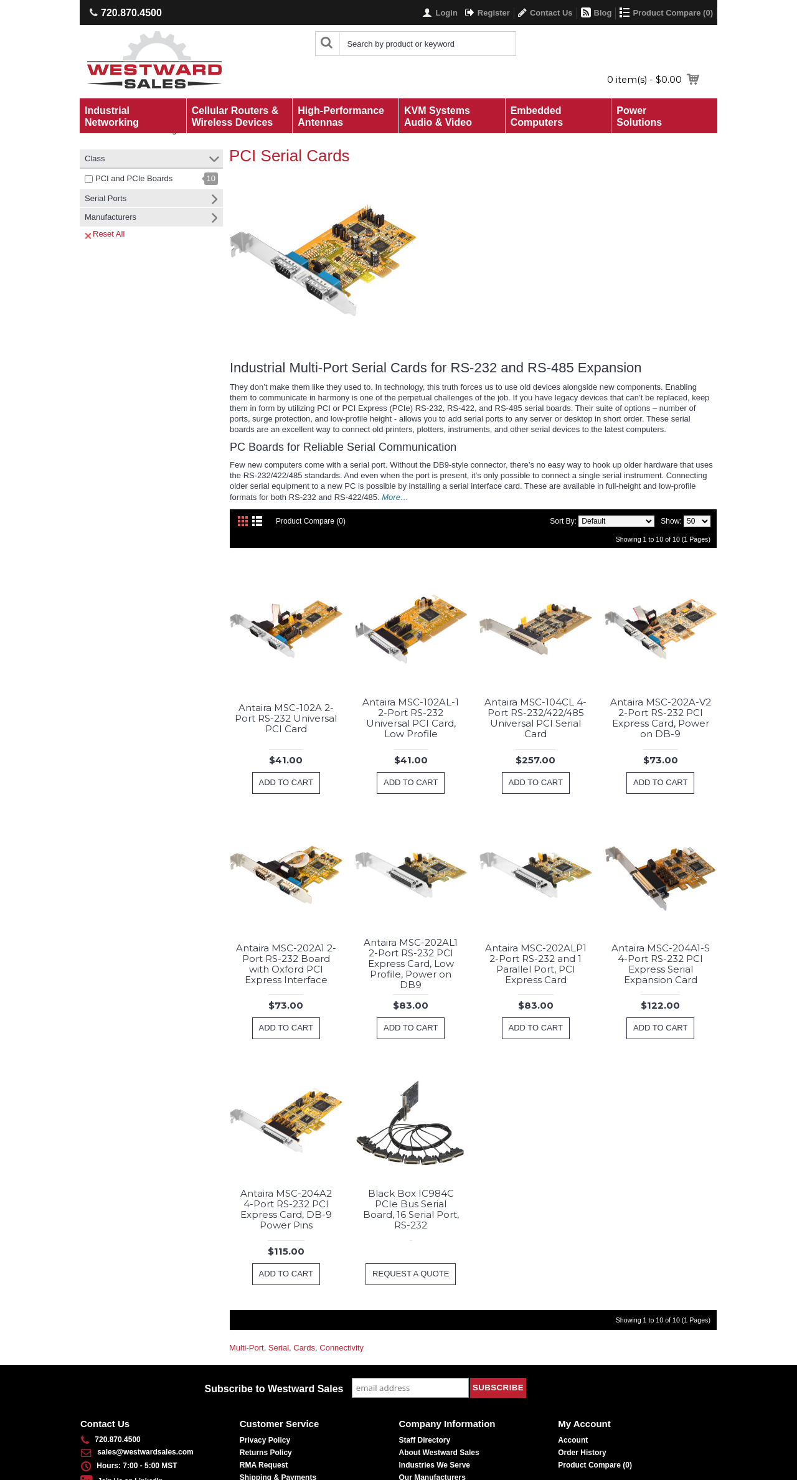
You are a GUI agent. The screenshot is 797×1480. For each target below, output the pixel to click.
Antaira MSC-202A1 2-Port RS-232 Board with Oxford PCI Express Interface (286, 964)
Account (573, 1440)
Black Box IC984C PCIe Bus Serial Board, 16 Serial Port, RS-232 (411, 1209)
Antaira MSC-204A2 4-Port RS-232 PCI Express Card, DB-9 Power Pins (286, 1209)
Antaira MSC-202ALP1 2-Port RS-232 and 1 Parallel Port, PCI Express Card (536, 964)
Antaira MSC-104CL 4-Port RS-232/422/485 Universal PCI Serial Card (535, 718)
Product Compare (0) (311, 521)
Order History (582, 1452)
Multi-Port (246, 1347)
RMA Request (264, 1465)
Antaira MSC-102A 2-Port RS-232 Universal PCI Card (286, 718)
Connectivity (341, 1347)
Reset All (105, 234)
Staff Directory (425, 1440)
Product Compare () (595, 1465)
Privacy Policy (265, 1440)
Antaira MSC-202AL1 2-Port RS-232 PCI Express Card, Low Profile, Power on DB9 (411, 963)
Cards (304, 1347)
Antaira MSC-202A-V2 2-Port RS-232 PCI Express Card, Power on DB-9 (660, 718)
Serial (278, 1347)
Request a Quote (410, 1273)
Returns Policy (266, 1452)
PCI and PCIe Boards (133, 178)
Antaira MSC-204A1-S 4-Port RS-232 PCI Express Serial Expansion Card (660, 964)
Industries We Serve (435, 1465)
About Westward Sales (439, 1452)
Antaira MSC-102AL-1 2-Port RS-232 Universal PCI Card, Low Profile (410, 718)
